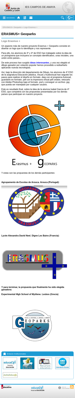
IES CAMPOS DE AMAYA (40, 6)
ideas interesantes (39, 62)
